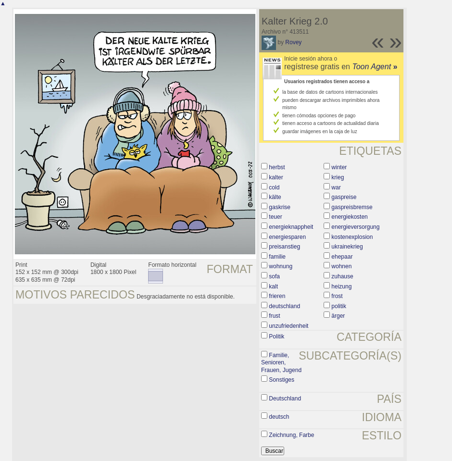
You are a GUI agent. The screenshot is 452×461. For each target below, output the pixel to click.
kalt (273, 286)
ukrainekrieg (347, 246)
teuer (275, 216)
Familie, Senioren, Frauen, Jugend (281, 363)
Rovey (293, 42)
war (335, 187)
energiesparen (287, 237)
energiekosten (349, 216)
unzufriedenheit (288, 326)
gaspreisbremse (351, 207)
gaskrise (279, 207)
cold (274, 187)
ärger (338, 315)
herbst (277, 167)
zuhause (342, 276)
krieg (337, 177)
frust (274, 315)
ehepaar (341, 256)
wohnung (280, 266)
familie (277, 256)
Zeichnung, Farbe (291, 435)
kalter (276, 177)
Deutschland (285, 398)
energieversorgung (355, 227)
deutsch (279, 416)
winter (339, 167)
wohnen (341, 266)
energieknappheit (291, 227)
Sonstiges (281, 379)
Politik (276, 336)
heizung (341, 286)
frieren (277, 296)
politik (338, 306)
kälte (275, 197)
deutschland (284, 306)
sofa (274, 276)
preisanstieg (284, 246)
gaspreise (343, 197)
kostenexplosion (352, 237)
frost (336, 296)
